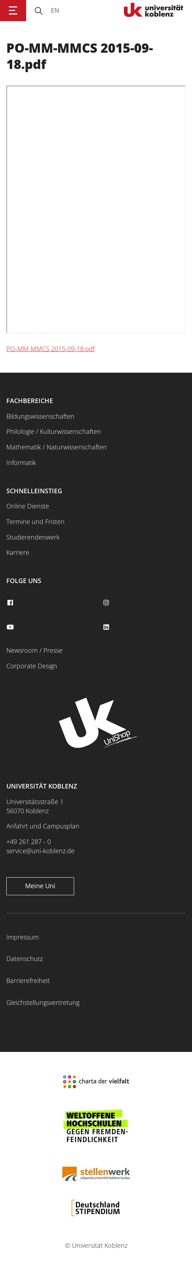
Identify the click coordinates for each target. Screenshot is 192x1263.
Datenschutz (24, 958)
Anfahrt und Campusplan (42, 826)
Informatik (21, 462)
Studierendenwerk (33, 537)
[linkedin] (107, 627)
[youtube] (11, 627)
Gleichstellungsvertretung (42, 1002)
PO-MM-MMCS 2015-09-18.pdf (50, 348)
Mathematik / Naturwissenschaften (56, 447)
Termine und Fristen (35, 521)
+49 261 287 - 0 (28, 841)
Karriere (17, 552)
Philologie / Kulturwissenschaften (53, 431)
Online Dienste (27, 506)
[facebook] (11, 602)
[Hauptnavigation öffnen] (13, 10)
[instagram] (107, 602)
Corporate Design (31, 666)
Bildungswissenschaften (40, 416)
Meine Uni (40, 885)
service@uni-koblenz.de (40, 850)
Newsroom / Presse (34, 650)
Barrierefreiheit (28, 980)
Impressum (22, 937)
